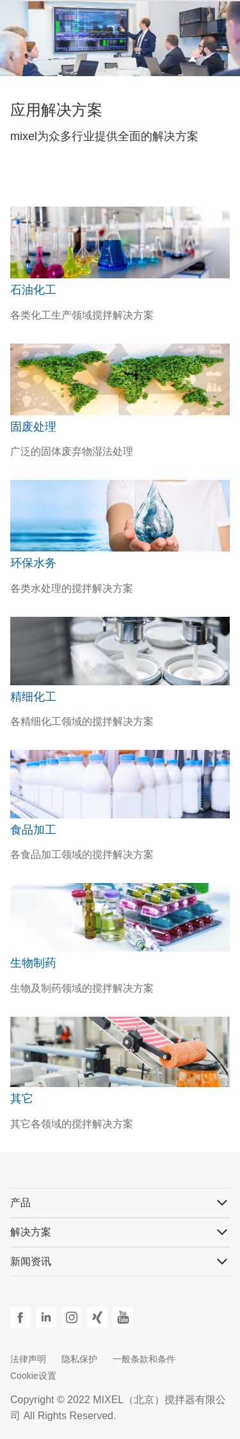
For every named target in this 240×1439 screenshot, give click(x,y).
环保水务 (33, 563)
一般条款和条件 (144, 1359)
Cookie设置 (33, 1376)
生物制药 (33, 963)
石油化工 (33, 289)
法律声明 (28, 1359)
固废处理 (33, 426)
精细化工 (33, 696)
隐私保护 (79, 1359)
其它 (21, 1098)
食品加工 (33, 829)
